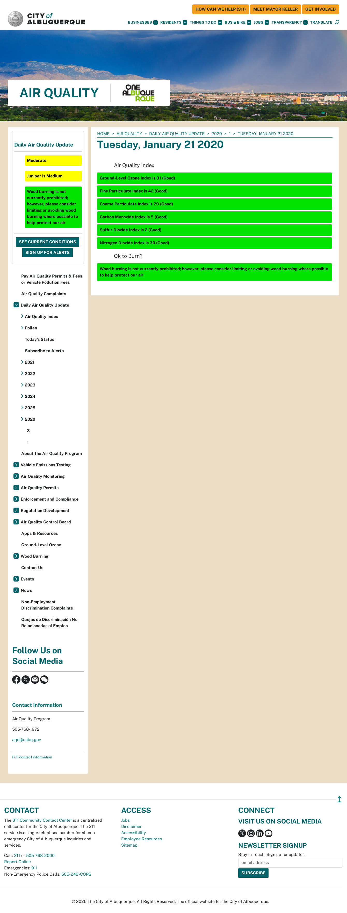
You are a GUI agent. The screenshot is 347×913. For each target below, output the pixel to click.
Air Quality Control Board (46, 522)
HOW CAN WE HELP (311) (221, 9)
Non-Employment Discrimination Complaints (47, 605)
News (26, 590)
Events (27, 579)
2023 (30, 385)
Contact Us (32, 567)
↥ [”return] (339, 799)
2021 (29, 362)
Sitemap (129, 845)
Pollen (31, 328)
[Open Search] (337, 22)
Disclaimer (131, 826)
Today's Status (39, 339)
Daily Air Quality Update (177, 133)
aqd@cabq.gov (26, 739)
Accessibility (133, 832)
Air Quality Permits (40, 487)
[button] (321, 22)
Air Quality (129, 133)
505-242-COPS (76, 874)
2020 (217, 133)
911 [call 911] (34, 868)
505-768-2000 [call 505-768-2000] (40, 855)
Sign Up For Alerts (47, 252)
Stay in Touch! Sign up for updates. (272, 854)
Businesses (143, 22)
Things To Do (206, 22)
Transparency (290, 22)
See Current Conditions (47, 241)
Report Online (17, 861)
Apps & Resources (39, 533)
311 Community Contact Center (42, 820)
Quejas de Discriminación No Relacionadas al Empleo (49, 622)
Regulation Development (45, 510)
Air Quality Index (41, 316)
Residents (173, 22)
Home (103, 133)
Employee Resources (141, 838)
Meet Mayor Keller (275, 9)
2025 (30, 407)
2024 (30, 396)
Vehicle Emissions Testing (46, 464)
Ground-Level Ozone (41, 544)
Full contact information (32, 757)
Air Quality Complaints (43, 293)
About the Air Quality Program (51, 453)
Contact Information (37, 705)
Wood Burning (34, 556)
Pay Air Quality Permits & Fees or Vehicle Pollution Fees (51, 279)
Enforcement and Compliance (49, 499)
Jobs (261, 22)
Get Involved (320, 9)
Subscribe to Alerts (44, 350)
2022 (30, 373)
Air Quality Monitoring (43, 476)
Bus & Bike (238, 22)
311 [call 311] (17, 855)
